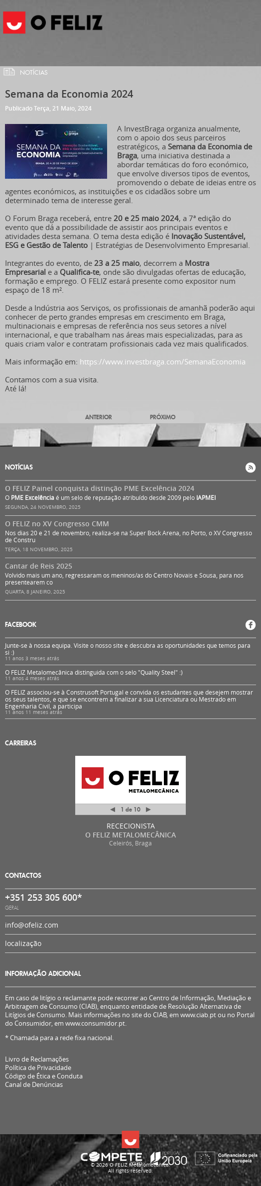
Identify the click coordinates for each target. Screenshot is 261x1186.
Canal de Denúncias (34, 1084)
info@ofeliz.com (31, 925)
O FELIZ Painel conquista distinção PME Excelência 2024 (99, 488)
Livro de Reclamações (37, 1059)
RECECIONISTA (131, 825)
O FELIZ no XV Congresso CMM (57, 523)
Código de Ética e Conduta (44, 1076)
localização (23, 943)
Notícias (34, 73)
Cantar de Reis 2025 (38, 566)
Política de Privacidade (38, 1068)
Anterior (98, 417)
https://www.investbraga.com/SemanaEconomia (163, 361)
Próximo (162, 417)
